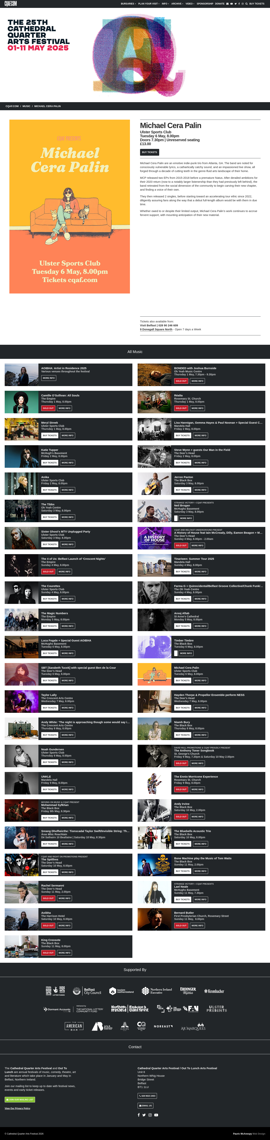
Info (166, 4)
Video (190, 4)
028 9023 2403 (147, 1095)
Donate (219, 3)
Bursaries (128, 4)
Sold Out (181, 381)
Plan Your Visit (149, 4)
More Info (49, 378)
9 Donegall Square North (156, 329)
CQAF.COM (12, 106)
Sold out (48, 408)
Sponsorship (205, 3)
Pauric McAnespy (249, 1133)
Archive (177, 4)
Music (26, 106)
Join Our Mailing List (19, 1099)
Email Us (145, 1105)
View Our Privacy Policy (17, 1108)
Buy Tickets (256, 3)
